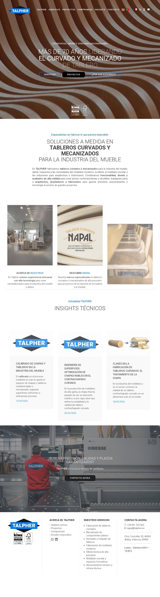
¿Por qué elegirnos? (104, 71)
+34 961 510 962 (135, 518)
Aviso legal (105, 594)
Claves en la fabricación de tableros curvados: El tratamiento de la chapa (128, 403)
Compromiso (85, 6)
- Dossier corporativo (60, 528)
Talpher (41, 6)
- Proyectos (56, 521)
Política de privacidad (122, 594)
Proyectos (68, 6)
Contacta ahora (80, 471)
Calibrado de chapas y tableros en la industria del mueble (30, 399)
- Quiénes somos (58, 518)
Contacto (113, 6)
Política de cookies (144, 594)
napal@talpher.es (135, 521)
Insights (100, 6)
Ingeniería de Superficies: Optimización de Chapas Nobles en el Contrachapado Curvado (77, 410)
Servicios (54, 6)
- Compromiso (57, 524)
